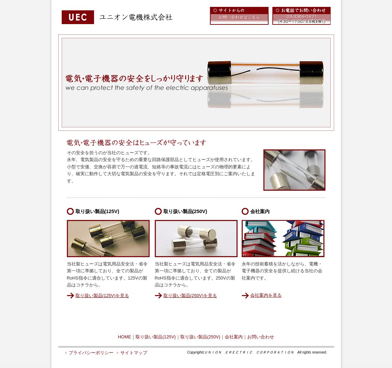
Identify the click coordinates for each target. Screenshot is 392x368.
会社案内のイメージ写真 (283, 238)
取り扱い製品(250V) (200, 336)
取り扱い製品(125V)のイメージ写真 (108, 238)
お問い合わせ (260, 336)
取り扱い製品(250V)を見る (190, 295)
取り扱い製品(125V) (155, 336)
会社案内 (234, 336)
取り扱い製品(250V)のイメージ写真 (196, 238)
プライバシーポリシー (91, 352)
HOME (124, 336)
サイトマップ (133, 352)
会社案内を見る (266, 295)
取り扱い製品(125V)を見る (102, 295)
